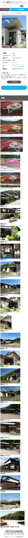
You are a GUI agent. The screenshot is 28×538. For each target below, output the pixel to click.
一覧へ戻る (5, 9)
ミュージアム (19, 65)
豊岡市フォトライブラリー (10, 536)
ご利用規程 (14, 82)
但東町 (14, 65)
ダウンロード (14, 88)
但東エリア (15, 62)
